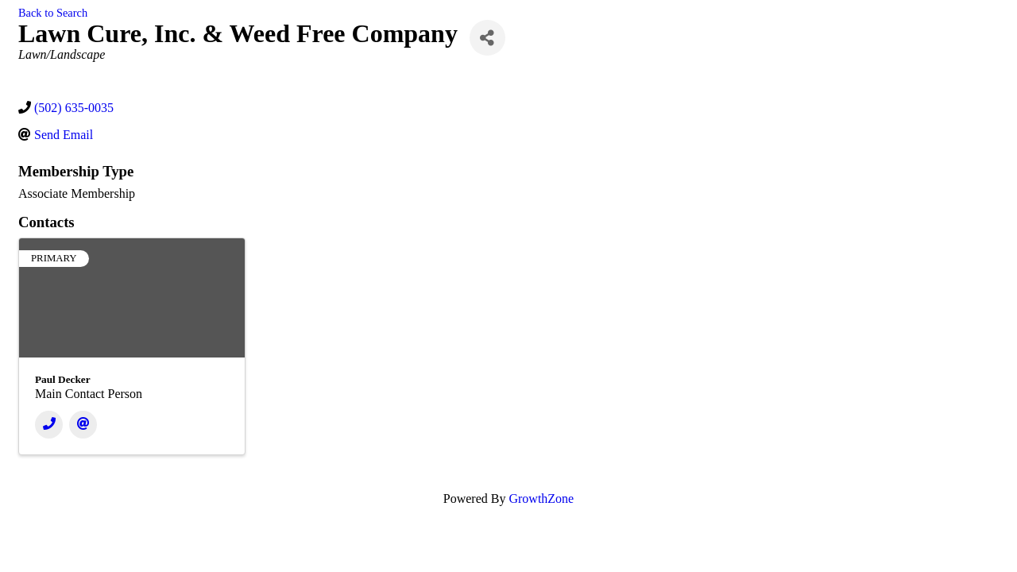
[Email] (83, 425)
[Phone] (49, 425)
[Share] (487, 38)
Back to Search (52, 12)
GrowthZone (541, 498)
